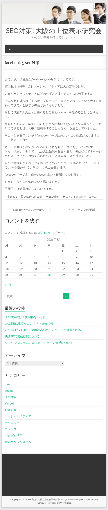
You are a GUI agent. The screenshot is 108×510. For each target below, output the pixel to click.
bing (7, 384)
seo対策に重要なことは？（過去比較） (30, 323)
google (9, 390)
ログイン (43, 232)
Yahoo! (9, 403)
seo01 (13, 196)
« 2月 (8, 284)
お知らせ (11, 409)
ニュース (11, 429)
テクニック (12, 422)
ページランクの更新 (83, 209)
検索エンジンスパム (18, 442)
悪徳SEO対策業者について (22, 336)
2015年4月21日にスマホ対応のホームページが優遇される (43, 330)
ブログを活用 (13, 435)
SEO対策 (54, 196)
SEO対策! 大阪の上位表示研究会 (54, 30)
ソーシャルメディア (18, 416)
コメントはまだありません (81, 196)
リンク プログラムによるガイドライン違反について (39, 342)
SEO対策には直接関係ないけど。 (26, 317)
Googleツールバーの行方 (28, 209)
